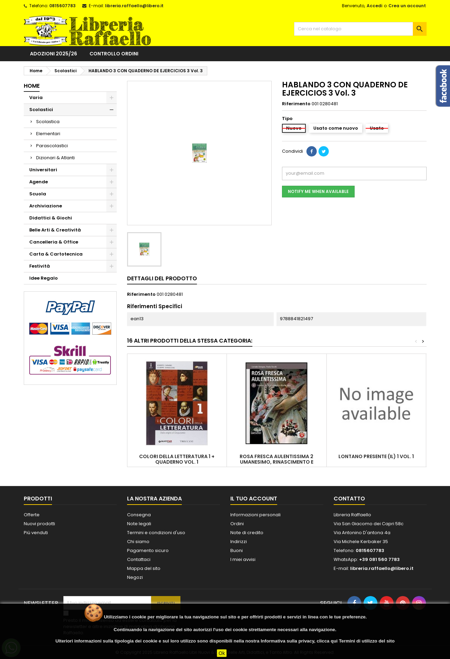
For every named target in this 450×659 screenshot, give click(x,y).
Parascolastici (52, 145)
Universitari (43, 169)
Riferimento (296, 104)
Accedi (374, 6)
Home (32, 86)
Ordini (237, 523)
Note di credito (246, 532)
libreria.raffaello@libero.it (134, 6)
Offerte (32, 514)
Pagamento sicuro (148, 550)
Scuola (37, 194)
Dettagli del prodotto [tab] (162, 278)
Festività (39, 266)
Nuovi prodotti (39, 523)
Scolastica (48, 121)
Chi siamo (138, 541)
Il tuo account (253, 499)
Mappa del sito (143, 568)
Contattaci (138, 559)
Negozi (135, 577)
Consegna (139, 514)
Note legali (139, 523)
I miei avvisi (242, 559)
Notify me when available (318, 191)
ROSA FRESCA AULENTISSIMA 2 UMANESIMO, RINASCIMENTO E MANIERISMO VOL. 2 (276, 462)
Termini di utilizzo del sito (367, 641)
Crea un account (407, 6)
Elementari (48, 133)
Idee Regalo (43, 278)
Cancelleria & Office (53, 242)
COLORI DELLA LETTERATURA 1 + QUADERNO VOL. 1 (176, 459)
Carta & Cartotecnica (56, 254)
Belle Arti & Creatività (55, 230)
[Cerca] (360, 29)
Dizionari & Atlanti (55, 157)
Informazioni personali (255, 514)
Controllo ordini (114, 53)
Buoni (236, 550)
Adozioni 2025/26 (53, 53)
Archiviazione (45, 206)
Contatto (349, 499)
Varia (36, 97)
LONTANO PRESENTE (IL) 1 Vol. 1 (376, 456)
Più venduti (36, 532)
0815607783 (62, 6)
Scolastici (41, 109)
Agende (38, 182)
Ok (222, 653)
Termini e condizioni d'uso (156, 532)
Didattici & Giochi (50, 218)
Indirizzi (238, 541)
